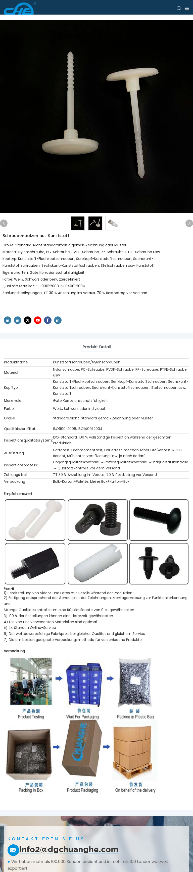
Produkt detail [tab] (96, 347)
